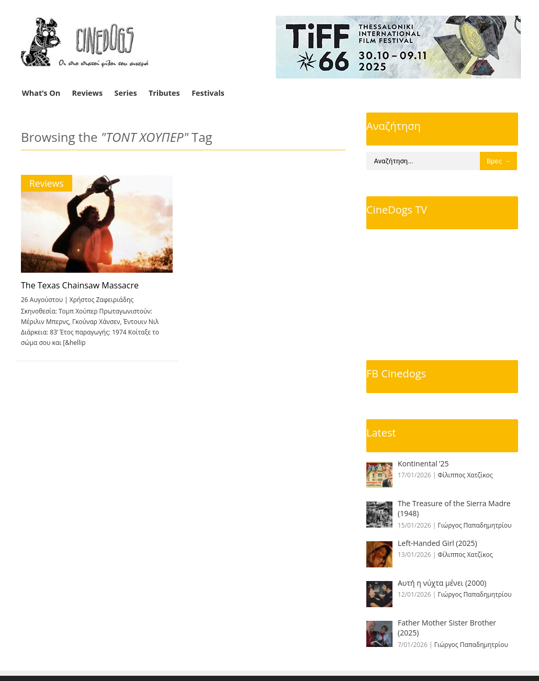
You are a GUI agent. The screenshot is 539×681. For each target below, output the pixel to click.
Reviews (87, 93)
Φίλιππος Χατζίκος (465, 475)
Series (126, 93)
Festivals (208, 93)
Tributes (164, 93)
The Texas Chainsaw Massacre (80, 285)
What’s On (41, 93)
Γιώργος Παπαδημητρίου (475, 525)
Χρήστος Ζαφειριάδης (101, 299)
